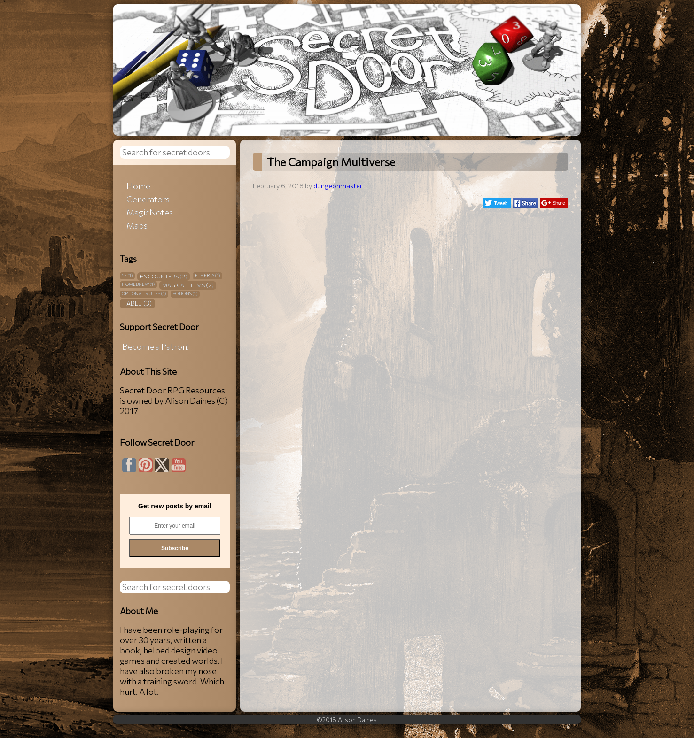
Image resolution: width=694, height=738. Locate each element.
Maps (137, 225)
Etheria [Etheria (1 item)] (207, 275)
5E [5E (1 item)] (127, 275)
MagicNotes (149, 212)
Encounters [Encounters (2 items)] (163, 276)
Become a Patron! (155, 346)
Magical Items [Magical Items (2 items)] (188, 285)
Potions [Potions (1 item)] (184, 293)
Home (138, 186)
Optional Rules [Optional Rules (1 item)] (144, 293)
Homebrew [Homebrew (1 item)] (138, 284)
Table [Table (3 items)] (137, 303)
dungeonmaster (337, 185)
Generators (148, 199)
